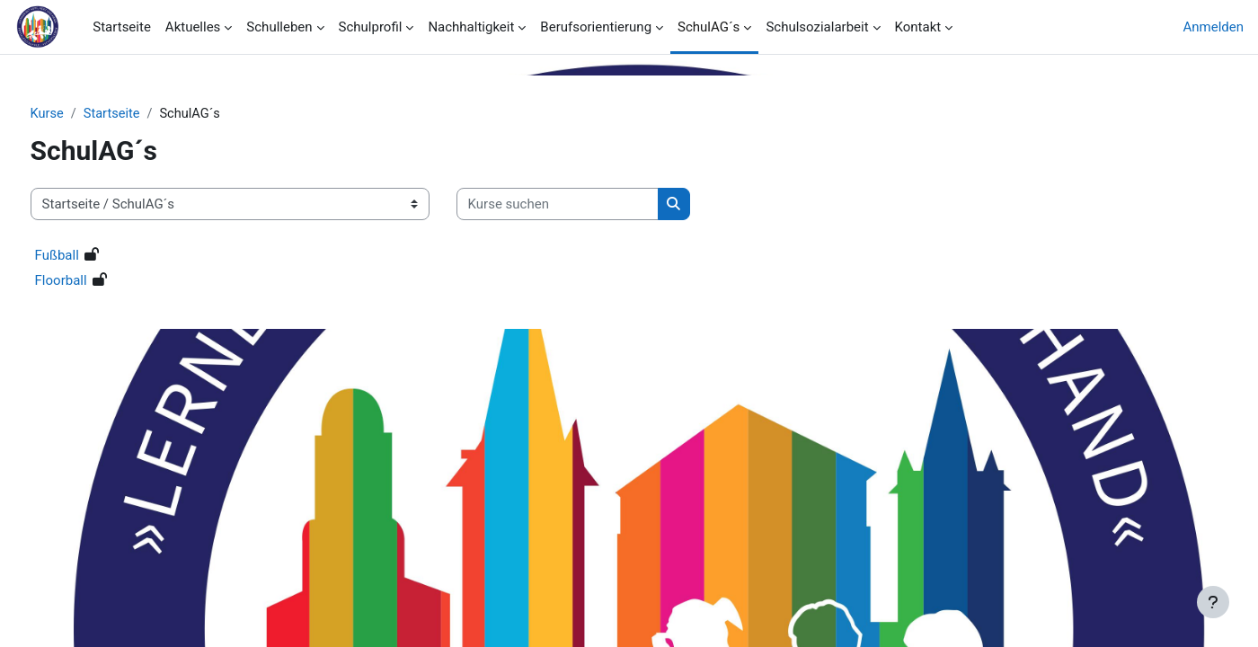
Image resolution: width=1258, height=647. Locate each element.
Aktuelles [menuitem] (193, 27)
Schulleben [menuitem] (279, 27)
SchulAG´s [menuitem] (709, 27)
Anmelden (1213, 27)
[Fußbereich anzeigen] (1213, 602)
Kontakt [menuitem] (918, 27)
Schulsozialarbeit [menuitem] (817, 27)
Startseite (148, 114)
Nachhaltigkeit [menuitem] (471, 27)
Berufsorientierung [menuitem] (595, 27)
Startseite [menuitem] (122, 27)
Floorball (94, 281)
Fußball (90, 256)
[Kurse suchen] (591, 205)
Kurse (81, 114)
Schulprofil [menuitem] (371, 27)
